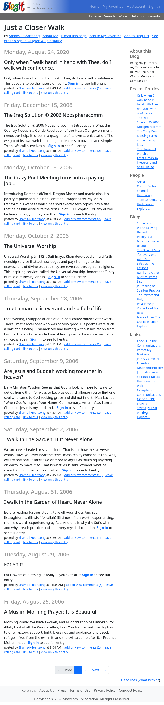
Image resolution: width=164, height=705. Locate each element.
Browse (95, 16)
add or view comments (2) (82, 219)
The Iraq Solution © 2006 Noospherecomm (149, 122)
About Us (46, 690)
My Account (135, 6)
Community (150, 16)
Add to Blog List (136, 35)
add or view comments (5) (84, 585)
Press (61, 690)
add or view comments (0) (82, 151)
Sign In (154, 6)
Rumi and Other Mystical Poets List (148, 276)
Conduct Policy (130, 690)
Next (95, 670)
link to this (30, 93)
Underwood (145, 204)
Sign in (73, 83)
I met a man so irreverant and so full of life (147, 162)
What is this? (149, 680)
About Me (50, 35)
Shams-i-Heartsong (24, 35)
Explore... (143, 209)
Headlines (129, 680)
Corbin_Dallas (146, 186)
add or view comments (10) (83, 475)
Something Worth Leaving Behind (147, 227)
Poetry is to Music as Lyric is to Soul (148, 241)
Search (109, 16)
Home (95, 6)
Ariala (141, 182)
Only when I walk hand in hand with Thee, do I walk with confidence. (148, 104)
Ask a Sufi (143, 259)
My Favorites (113, 6)
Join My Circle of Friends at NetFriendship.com (150, 363)
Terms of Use (80, 690)
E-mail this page (74, 35)
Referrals (29, 690)
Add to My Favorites (105, 35)
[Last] (105, 670)
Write (123, 16)
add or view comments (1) (82, 88)
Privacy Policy (104, 690)
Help (134, 16)
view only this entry (54, 93)
